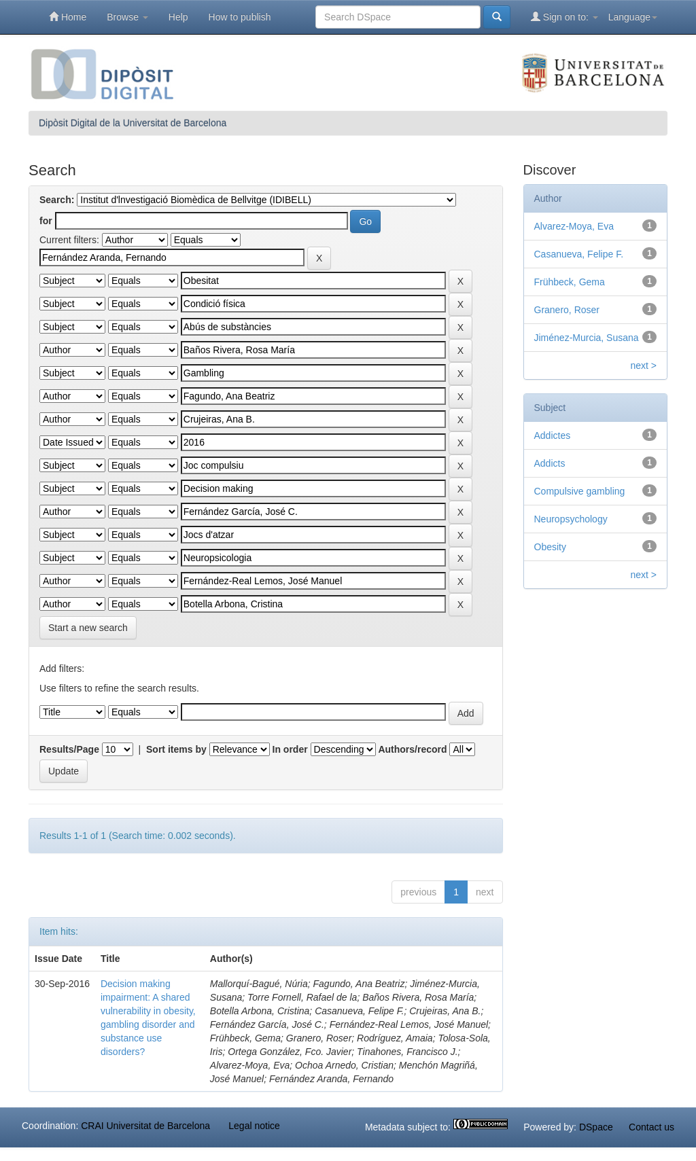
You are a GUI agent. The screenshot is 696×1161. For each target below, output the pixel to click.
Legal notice (254, 1125)
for (45, 220)
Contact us (651, 1127)
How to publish (240, 17)
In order (290, 749)
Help (178, 17)
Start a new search (88, 627)
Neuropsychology (571, 519)
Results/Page (69, 749)
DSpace (596, 1127)
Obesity (550, 546)
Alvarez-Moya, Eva (574, 226)
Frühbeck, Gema (569, 281)
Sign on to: (564, 16)
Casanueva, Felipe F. (579, 254)
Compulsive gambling (579, 491)
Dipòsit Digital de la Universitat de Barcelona (132, 123)
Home (67, 16)
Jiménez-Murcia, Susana (586, 337)
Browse (127, 17)
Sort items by (176, 749)
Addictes (552, 435)
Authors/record (412, 749)
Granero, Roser (566, 309)
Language (632, 17)
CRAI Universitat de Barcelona (145, 1125)
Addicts (550, 463)
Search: (56, 199)
